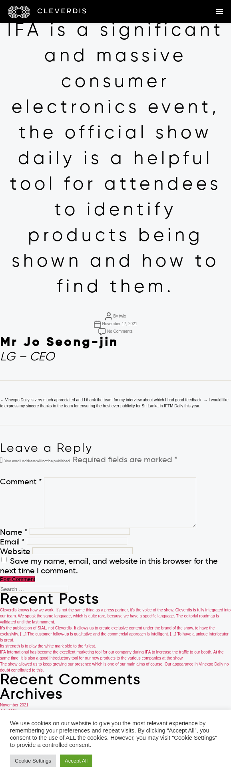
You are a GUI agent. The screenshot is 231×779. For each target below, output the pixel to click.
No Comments (120, 331)
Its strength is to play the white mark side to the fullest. (48, 646)
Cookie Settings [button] (33, 761)
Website (15, 552)
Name (14, 533)
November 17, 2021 (119, 324)
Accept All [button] (76, 761)
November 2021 (14, 705)
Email (12, 542)
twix (122, 316)
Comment (21, 482)
